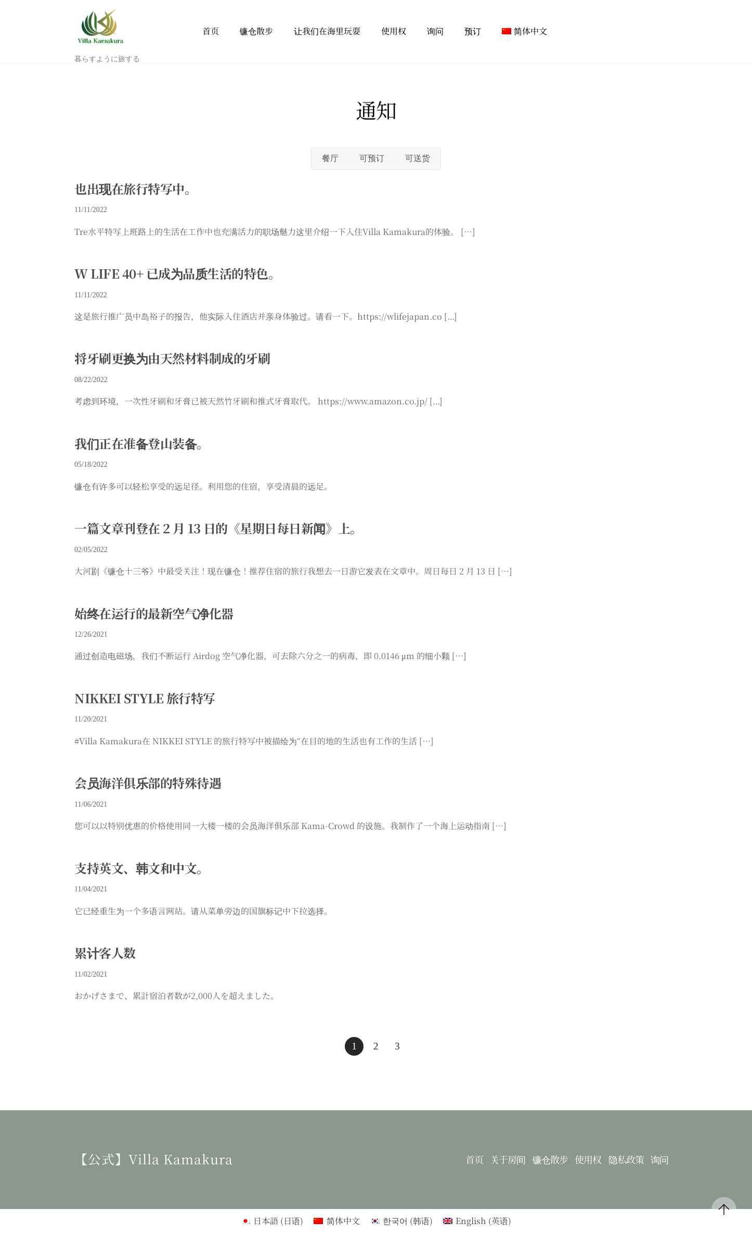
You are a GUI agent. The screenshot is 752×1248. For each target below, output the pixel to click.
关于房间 (507, 1159)
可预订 (371, 158)
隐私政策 (626, 1159)
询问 (435, 31)
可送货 (417, 158)
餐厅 (330, 158)
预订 (472, 31)
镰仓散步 (256, 31)
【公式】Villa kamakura (153, 1158)
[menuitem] (524, 31)
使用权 (393, 31)
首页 (210, 31)
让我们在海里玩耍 (327, 31)
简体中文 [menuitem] (343, 1221)
